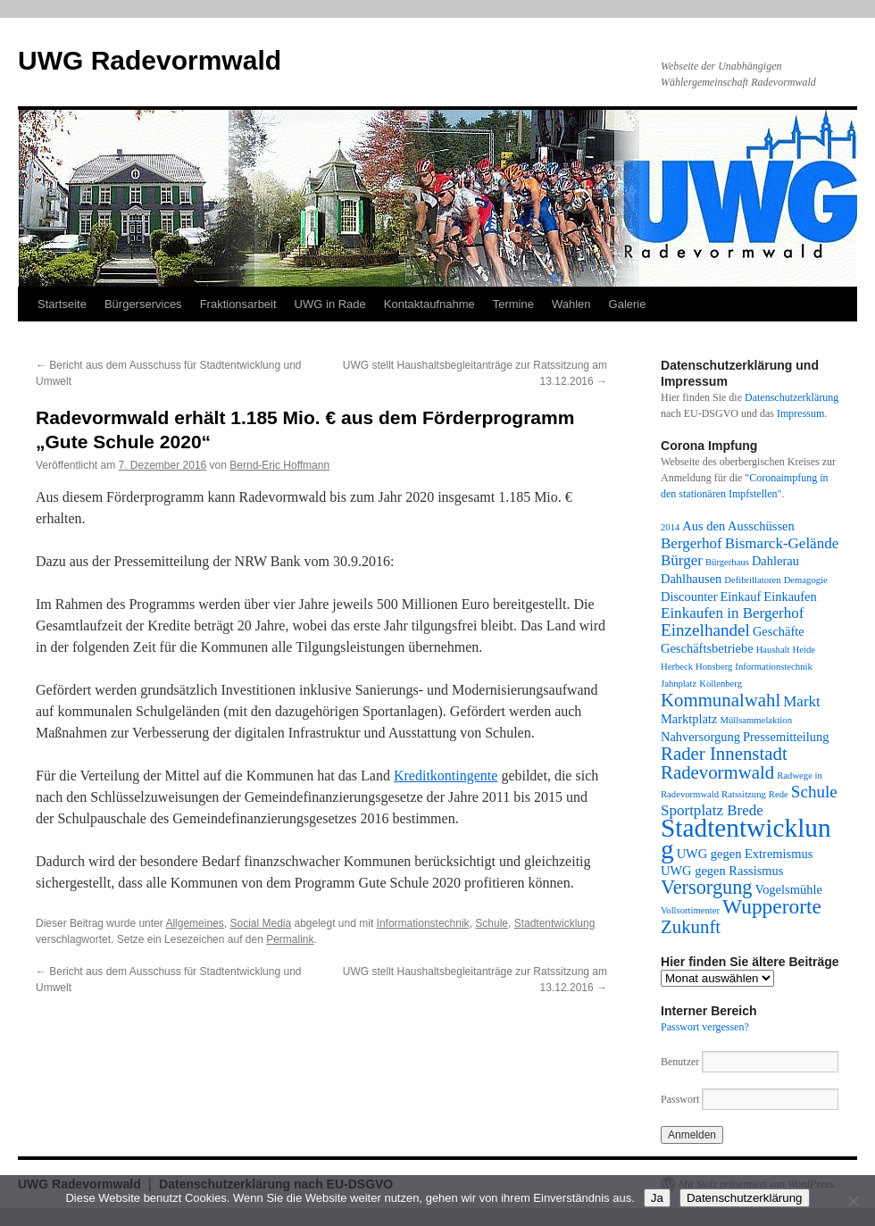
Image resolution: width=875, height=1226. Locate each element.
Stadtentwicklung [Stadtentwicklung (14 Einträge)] (746, 838)
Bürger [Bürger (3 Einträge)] (682, 560)
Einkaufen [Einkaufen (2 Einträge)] (789, 596)
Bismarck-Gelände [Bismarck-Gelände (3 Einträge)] (782, 543)
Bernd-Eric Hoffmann (279, 465)
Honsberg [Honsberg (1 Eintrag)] (714, 666)
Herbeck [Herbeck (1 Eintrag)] (677, 666)
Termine (513, 304)
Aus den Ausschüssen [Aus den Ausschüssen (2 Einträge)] (738, 526)
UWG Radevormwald (149, 60)
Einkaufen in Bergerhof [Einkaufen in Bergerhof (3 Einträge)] (732, 613)
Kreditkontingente (445, 775)
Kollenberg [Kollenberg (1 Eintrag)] (720, 683)
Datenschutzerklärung (791, 397)
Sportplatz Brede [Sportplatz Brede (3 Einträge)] (712, 810)
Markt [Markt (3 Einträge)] (802, 701)
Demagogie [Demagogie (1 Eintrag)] (806, 580)
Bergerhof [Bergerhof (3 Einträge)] (691, 543)
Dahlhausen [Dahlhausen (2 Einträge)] (691, 578)
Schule (491, 923)
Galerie (627, 304)
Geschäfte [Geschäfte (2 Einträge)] (778, 631)
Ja (657, 1198)
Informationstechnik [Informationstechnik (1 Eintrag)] (773, 666)
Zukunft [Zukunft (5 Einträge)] (691, 927)
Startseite (62, 304)
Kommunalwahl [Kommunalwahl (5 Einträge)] (720, 700)
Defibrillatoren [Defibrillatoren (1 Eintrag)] (752, 580)
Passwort (680, 1099)
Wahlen (571, 304)
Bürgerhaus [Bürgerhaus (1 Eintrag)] (727, 562)
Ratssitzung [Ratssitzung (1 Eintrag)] (743, 794)
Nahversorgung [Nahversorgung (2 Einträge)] (700, 737)
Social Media (260, 923)
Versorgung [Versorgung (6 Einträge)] (707, 887)
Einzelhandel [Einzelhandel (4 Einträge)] (705, 630)
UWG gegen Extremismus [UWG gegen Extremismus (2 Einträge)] (745, 854)
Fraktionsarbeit (238, 304)
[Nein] (853, 1201)
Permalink (289, 939)
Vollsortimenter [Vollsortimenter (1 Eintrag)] (690, 910)
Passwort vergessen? (705, 1027)
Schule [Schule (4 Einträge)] (814, 791)
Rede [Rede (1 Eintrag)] (778, 794)
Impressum (800, 413)
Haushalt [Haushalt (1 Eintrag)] (773, 650)
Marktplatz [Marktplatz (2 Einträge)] (689, 719)
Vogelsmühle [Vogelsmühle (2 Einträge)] (788, 889)
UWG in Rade (330, 304)
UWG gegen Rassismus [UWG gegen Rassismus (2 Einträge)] (722, 870)
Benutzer (681, 1061)
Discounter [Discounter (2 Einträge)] (689, 596)
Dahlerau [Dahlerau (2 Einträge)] (775, 561)
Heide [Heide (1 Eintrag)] (804, 650)
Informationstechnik (423, 923)
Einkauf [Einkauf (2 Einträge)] (741, 596)
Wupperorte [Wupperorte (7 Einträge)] (771, 906)
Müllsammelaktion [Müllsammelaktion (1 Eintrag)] (756, 720)
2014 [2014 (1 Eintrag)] (670, 527)
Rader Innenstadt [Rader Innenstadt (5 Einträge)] (724, 753)
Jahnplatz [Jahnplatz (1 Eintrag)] (678, 683)
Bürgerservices (143, 304)
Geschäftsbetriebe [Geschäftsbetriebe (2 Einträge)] (707, 648)
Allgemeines (194, 923)
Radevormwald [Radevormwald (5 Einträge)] (717, 772)
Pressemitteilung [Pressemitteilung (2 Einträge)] (786, 737)
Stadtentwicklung (555, 923)
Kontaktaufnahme (429, 304)
